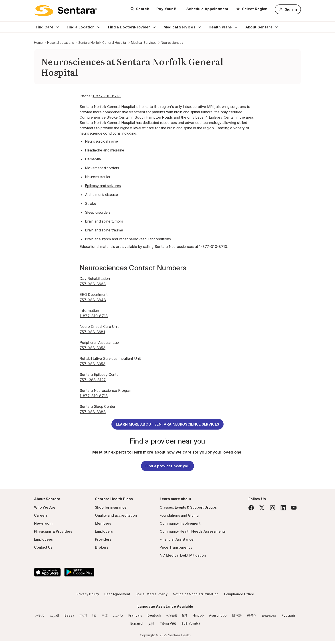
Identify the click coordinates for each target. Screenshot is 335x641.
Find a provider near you (167, 466)
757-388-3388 (93, 412)
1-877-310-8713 (107, 96)
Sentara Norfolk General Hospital (102, 42)
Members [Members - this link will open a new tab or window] (103, 523)
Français (135, 615)
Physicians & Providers (53, 531)
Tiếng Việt (168, 623)
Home (38, 42)
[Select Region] (252, 8)
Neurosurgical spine (101, 141)
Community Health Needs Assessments (193, 531)
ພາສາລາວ (269, 615)
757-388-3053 (92, 348)
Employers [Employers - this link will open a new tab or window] (104, 531)
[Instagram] (272, 507)
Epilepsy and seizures (103, 185)
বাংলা (83, 615)
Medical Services (179, 27)
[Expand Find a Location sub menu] (99, 27)
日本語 (237, 615)
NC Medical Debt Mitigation (183, 555)
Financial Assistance (177, 539)
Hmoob (198, 615)
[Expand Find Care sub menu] (57, 27)
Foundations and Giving (179, 515)
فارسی (118, 615)
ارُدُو (151, 623)
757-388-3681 (92, 332)
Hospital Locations (60, 42)
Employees (43, 539)
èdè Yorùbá (191, 623)
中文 (105, 615)
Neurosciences (172, 42)
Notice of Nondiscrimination (196, 594)
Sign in (288, 9)
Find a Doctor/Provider (129, 27)
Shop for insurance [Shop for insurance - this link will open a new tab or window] (111, 507)
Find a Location (81, 27)
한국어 (251, 615)
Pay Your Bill (167, 9)
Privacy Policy (88, 594)
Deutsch (154, 615)
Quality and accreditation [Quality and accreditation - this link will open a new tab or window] (116, 515)
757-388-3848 (93, 300)
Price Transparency (176, 547)
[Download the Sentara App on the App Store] (47, 572)
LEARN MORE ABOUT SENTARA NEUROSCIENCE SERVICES (167, 424)
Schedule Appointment (207, 9)
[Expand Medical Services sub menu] (199, 27)
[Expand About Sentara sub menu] (276, 27)
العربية (54, 615)
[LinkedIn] (283, 507)
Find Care (44, 27)
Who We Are (44, 507)
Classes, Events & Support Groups (188, 507)
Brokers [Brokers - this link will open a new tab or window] (101, 547)
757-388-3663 (93, 284)
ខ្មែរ (94, 615)
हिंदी (184, 615)
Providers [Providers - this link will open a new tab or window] (103, 539)
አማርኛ (39, 615)
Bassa (70, 615)
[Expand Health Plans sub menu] (236, 27)
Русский (288, 615)
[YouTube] (294, 508)
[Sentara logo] (65, 10)
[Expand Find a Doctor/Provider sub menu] (154, 27)
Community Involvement (180, 523)
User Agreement (117, 594)
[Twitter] (261, 507)
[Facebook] (251, 507)
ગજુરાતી (171, 615)
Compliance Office (239, 594)
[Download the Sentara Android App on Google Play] (79, 572)
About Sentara (258, 27)
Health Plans (220, 27)
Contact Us (43, 547)
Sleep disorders (98, 212)
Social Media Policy (152, 594)
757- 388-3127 (93, 380)
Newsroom (43, 523)
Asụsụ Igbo (218, 615)
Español (136, 623)
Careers (41, 515)
